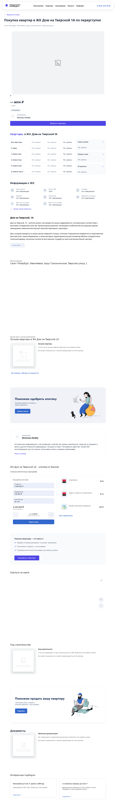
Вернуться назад (11, 15)
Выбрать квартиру (58, 123)
